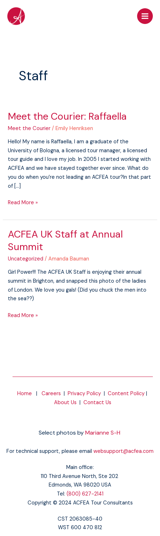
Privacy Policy (84, 393)
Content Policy (126, 393)
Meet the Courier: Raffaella (67, 116)
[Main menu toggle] (145, 16)
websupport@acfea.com (123, 451)
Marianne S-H (102, 432)
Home (24, 393)
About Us (65, 402)
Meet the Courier (29, 128)
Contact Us (97, 402)
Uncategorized (25, 258)
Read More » (23, 202)
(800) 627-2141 (85, 493)
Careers (51, 393)
